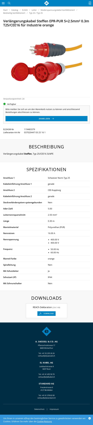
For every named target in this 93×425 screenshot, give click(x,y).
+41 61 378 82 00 (48, 395)
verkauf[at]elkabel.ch (46, 377)
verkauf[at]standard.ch (46, 398)
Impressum (54, 409)
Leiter (34, 10)
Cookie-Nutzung (44, 421)
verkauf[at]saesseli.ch (46, 356)
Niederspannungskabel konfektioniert (58, 10)
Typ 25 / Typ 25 (36, 13)
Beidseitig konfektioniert (14, 13)
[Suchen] (9, 3)
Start (5, 10)
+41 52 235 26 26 (48, 353)
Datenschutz (39, 409)
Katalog (14, 10)
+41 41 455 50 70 (48, 374)
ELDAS (25, 10)
